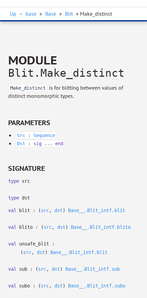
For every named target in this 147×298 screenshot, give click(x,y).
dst (58, 210)
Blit (69, 13)
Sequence (44, 135)
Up (13, 13)
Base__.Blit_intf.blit (96, 210)
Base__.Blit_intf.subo (96, 285)
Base (50, 13)
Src (21, 135)
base (31, 13)
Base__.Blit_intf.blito (101, 227)
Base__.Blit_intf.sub (92, 269)
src (45, 210)
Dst (21, 143)
